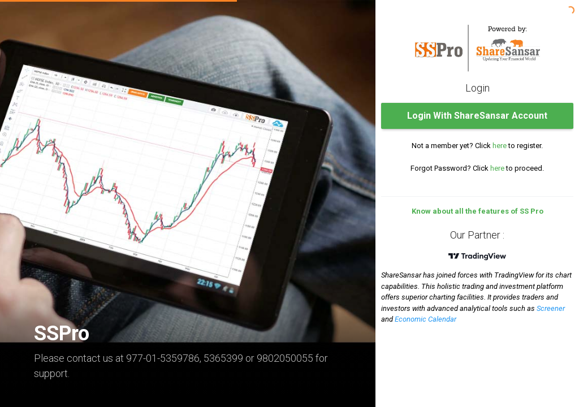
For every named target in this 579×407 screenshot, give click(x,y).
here (499, 145)
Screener (551, 308)
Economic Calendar (425, 319)
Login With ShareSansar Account (477, 115)
